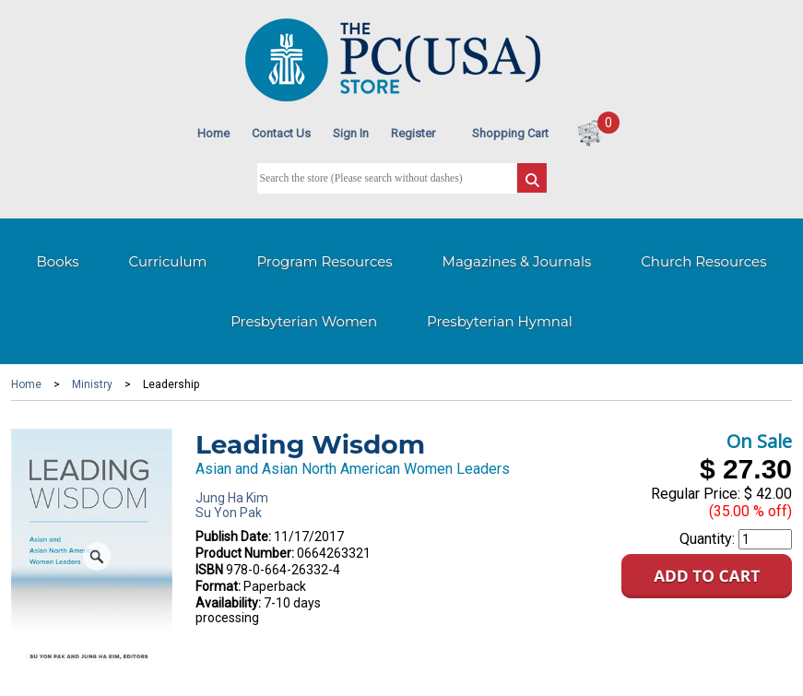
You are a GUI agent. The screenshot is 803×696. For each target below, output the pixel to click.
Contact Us (281, 133)
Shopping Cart (510, 133)
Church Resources (703, 261)
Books (57, 261)
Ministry (92, 384)
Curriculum (168, 261)
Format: (218, 586)
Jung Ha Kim (231, 497)
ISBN (209, 569)
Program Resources (324, 261)
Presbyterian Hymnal (500, 321)
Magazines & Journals (517, 261)
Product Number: (244, 553)
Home (213, 133)
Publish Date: (233, 536)
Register (413, 133)
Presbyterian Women (303, 321)
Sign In (351, 133)
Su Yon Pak (228, 512)
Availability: (228, 603)
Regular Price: (695, 493)
